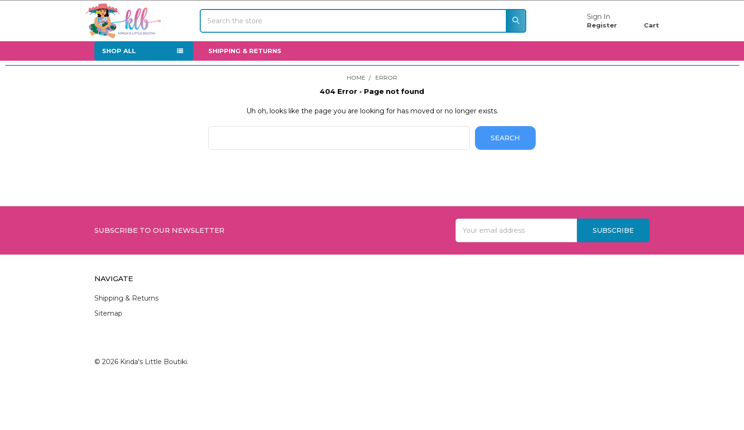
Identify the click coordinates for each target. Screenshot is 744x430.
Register (592, 39)
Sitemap (108, 341)
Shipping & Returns (244, 78)
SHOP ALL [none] (119, 78)
